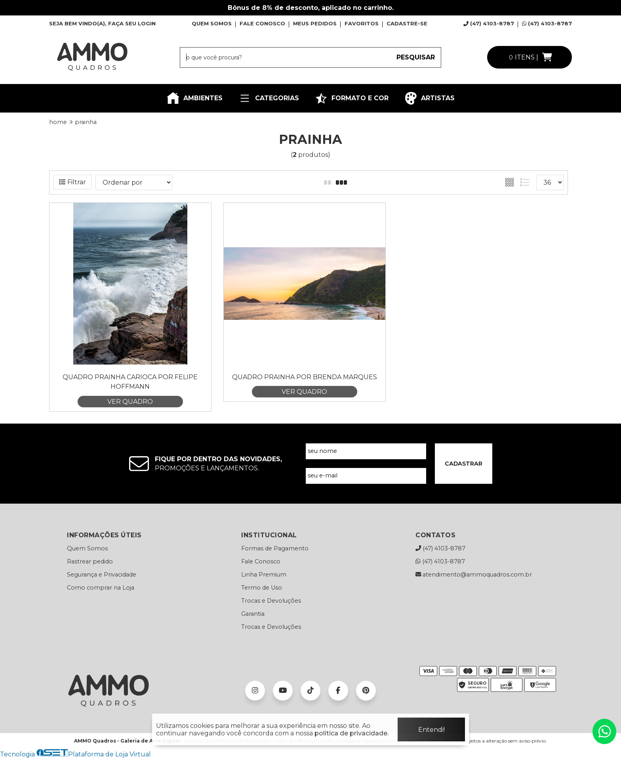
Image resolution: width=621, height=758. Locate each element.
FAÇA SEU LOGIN (132, 23)
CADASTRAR (463, 463)
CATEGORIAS (268, 98)
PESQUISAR (415, 57)
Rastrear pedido (90, 561)
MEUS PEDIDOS (315, 23)
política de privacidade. (351, 733)
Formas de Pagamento (275, 548)
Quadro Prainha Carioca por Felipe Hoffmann (130, 381)
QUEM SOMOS (212, 23)
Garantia (253, 613)
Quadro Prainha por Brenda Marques (304, 377)
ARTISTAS (429, 98)
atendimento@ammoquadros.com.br (473, 574)
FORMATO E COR (352, 98)
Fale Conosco (260, 561)
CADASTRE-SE (407, 23)
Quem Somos (87, 548)
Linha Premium (263, 574)
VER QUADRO (130, 401)
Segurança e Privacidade (101, 574)
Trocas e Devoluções (271, 600)
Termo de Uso (261, 587)
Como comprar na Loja (100, 587)
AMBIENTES (195, 98)
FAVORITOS (362, 23)
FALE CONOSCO (262, 23)
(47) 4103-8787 (488, 23)
